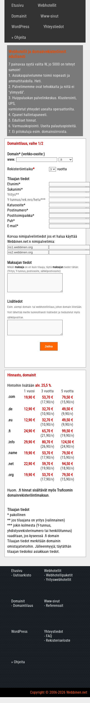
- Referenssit (53, 612)
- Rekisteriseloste (57, 647)
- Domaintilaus (22, 612)
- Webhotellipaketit (58, 581)
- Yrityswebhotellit (57, 586)
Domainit (18, 16)
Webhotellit (47, 5)
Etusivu (17, 5)
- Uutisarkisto (21, 581)
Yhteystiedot (53, 26)
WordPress (20, 26)
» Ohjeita (18, 37)
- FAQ (48, 642)
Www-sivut (49, 16)
